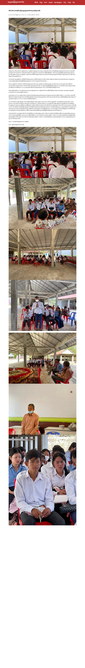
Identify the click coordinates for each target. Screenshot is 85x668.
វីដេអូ (74, 2)
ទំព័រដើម (36, 2)
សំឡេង (69, 2)
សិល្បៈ (64, 2)
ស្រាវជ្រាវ (51, 2)
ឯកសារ (45, 2)
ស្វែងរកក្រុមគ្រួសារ (58, 2)
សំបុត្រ (41, 2)
